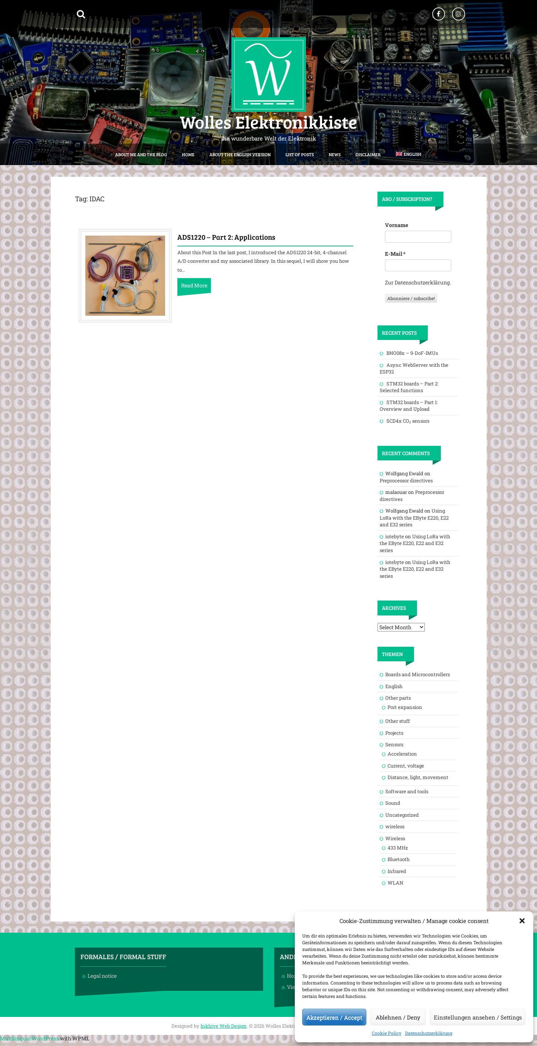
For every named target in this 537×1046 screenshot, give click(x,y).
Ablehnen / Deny (398, 1017)
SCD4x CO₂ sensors (407, 421)
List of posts (299, 154)
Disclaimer (368, 154)
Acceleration (402, 753)
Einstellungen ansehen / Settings (478, 1017)
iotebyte (394, 536)
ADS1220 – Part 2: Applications (226, 237)
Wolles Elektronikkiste (268, 121)
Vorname (396, 225)
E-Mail (395, 253)
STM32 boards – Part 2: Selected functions (409, 387)
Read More (194, 285)
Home (188, 154)
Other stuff (397, 721)
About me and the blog (141, 154)
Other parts (398, 697)
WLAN (395, 882)
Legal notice (102, 975)
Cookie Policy (386, 1033)
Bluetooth (399, 859)
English (393, 686)
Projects (394, 733)
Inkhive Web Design (223, 1026)
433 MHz (398, 847)
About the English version (240, 154)
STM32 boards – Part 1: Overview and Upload (409, 406)
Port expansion (405, 707)
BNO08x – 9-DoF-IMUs (412, 353)
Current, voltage (406, 765)
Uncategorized (402, 815)
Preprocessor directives (406, 480)
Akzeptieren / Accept (334, 1017)
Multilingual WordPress (29, 1038)
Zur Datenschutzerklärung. (418, 282)
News (335, 154)
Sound (392, 803)
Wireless (395, 838)
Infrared (397, 871)
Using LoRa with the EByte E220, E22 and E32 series (414, 517)
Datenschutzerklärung (428, 1033)
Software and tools (406, 791)
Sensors (394, 744)
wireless (394, 826)
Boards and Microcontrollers (417, 674)
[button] (522, 920)
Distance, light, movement (418, 777)
